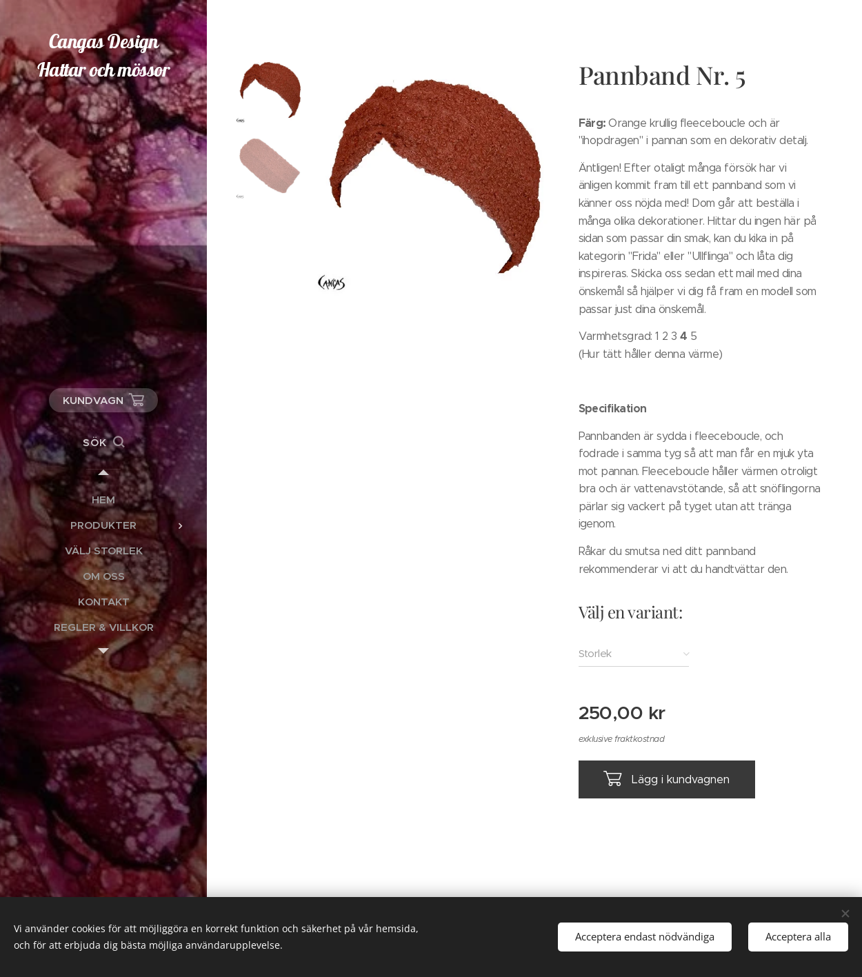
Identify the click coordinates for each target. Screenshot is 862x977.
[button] (103, 443)
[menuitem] (103, 499)
